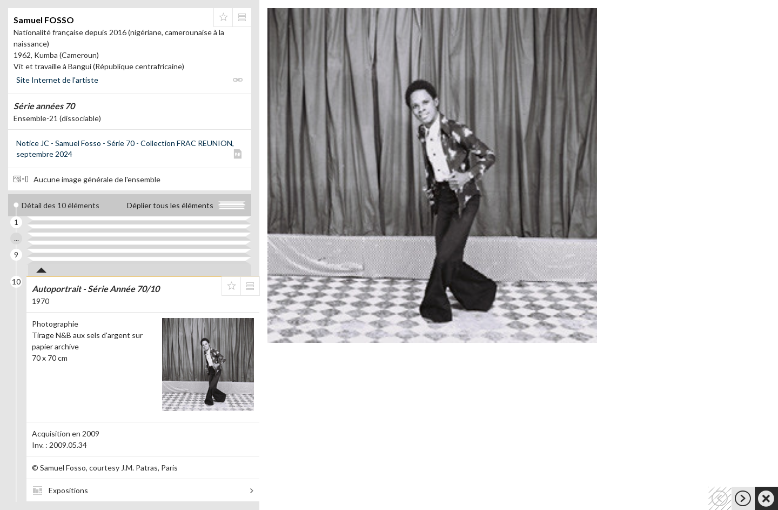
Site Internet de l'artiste (57, 79)
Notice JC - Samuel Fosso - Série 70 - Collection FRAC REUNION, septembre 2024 (125, 148)
